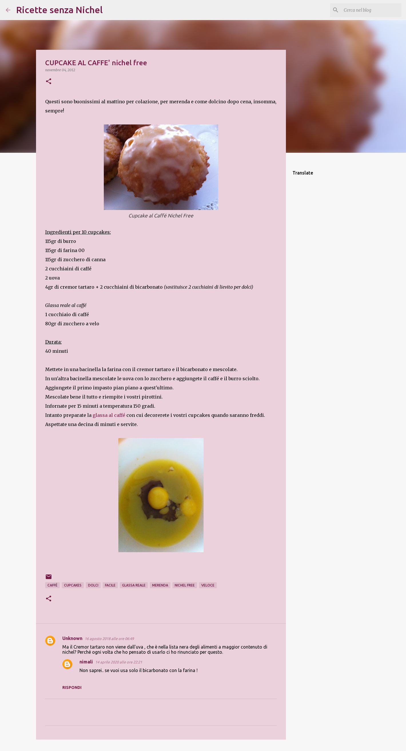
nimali (86, 661)
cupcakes (72, 585)
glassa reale (134, 585)
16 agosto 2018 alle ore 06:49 (109, 639)
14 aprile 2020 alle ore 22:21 (118, 662)
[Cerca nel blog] (371, 10)
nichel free (185, 585)
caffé (52, 585)
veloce (207, 585)
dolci (93, 585)
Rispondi (71, 687)
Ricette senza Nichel (59, 10)
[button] (48, 82)
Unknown (72, 638)
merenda (160, 585)
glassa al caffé (109, 415)
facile (110, 585)
